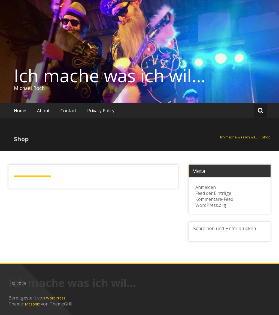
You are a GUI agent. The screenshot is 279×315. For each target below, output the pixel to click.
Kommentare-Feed (214, 199)
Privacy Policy (100, 111)
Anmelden (205, 187)
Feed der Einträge (213, 193)
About (43, 111)
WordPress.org (210, 205)
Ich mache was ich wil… (110, 75)
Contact (68, 111)
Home (20, 111)
